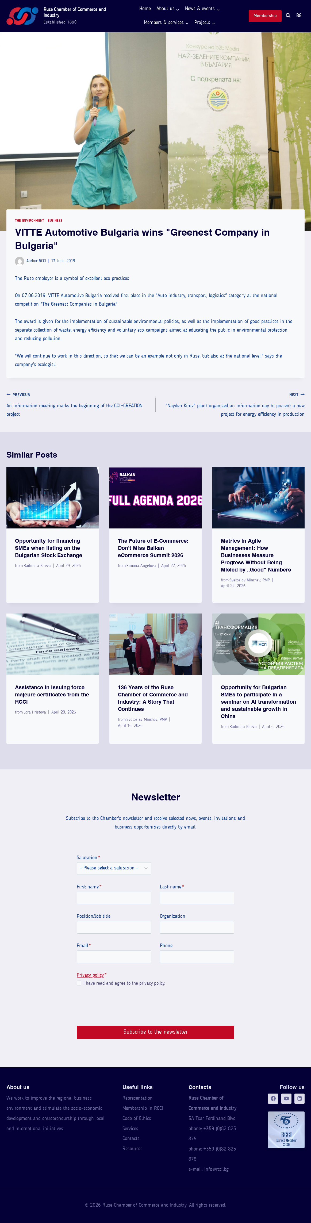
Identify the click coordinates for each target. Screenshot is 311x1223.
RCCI (42, 261)
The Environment (29, 221)
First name (87, 887)
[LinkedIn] (299, 1099)
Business (55, 221)
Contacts (131, 1138)
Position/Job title (92, 916)
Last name (172, 887)
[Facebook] (273, 1099)
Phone (166, 946)
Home (145, 8)
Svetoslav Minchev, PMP (249, 580)
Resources (132, 1149)
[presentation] (52, 497)
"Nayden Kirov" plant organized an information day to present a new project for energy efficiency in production (233, 404)
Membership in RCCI (142, 1108)
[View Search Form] (288, 16)
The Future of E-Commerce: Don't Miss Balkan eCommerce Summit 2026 (153, 548)
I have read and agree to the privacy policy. (123, 983)
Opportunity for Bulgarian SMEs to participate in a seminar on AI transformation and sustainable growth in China (258, 701)
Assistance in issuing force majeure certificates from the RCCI (52, 694)
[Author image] (19, 261)
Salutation (87, 858)
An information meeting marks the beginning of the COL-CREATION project (78, 404)
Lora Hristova (35, 712)
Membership (265, 16)
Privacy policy (88, 975)
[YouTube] (286, 1099)
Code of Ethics (136, 1118)
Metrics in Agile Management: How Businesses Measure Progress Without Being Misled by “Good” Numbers (256, 555)
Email (82, 946)
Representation (137, 1098)
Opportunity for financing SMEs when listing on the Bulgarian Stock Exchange (48, 548)
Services (130, 1129)
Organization (172, 916)
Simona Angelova (141, 566)
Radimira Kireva (37, 566)
